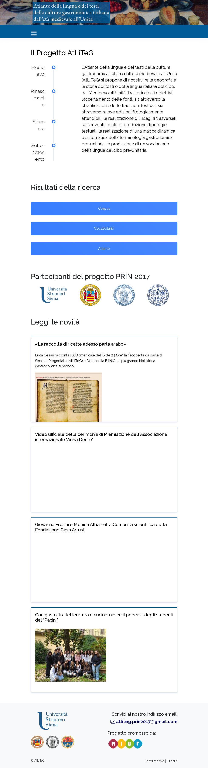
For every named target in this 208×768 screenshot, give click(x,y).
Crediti (172, 761)
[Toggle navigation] (34, 33)
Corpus (104, 208)
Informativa (155, 761)
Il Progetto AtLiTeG (62, 53)
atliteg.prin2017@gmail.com (146, 721)
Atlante (104, 248)
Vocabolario (104, 228)
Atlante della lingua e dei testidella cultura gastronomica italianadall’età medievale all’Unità (71, 12)
